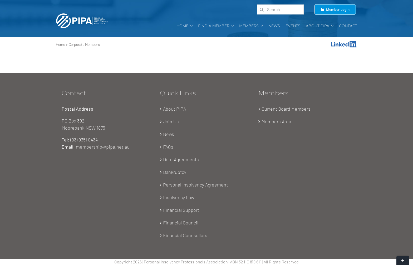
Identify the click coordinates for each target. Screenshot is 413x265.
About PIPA (174, 109)
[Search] (262, 9)
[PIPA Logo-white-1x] (82, 15)
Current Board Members (286, 109)
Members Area (276, 121)
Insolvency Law (178, 197)
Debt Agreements (181, 159)
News (168, 134)
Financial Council (180, 222)
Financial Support (181, 210)
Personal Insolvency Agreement (195, 185)
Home (60, 44)
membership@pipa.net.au (103, 147)
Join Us (171, 121)
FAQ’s (168, 147)
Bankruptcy (174, 172)
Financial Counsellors (185, 235)
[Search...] (280, 9)
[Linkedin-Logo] (344, 43)
